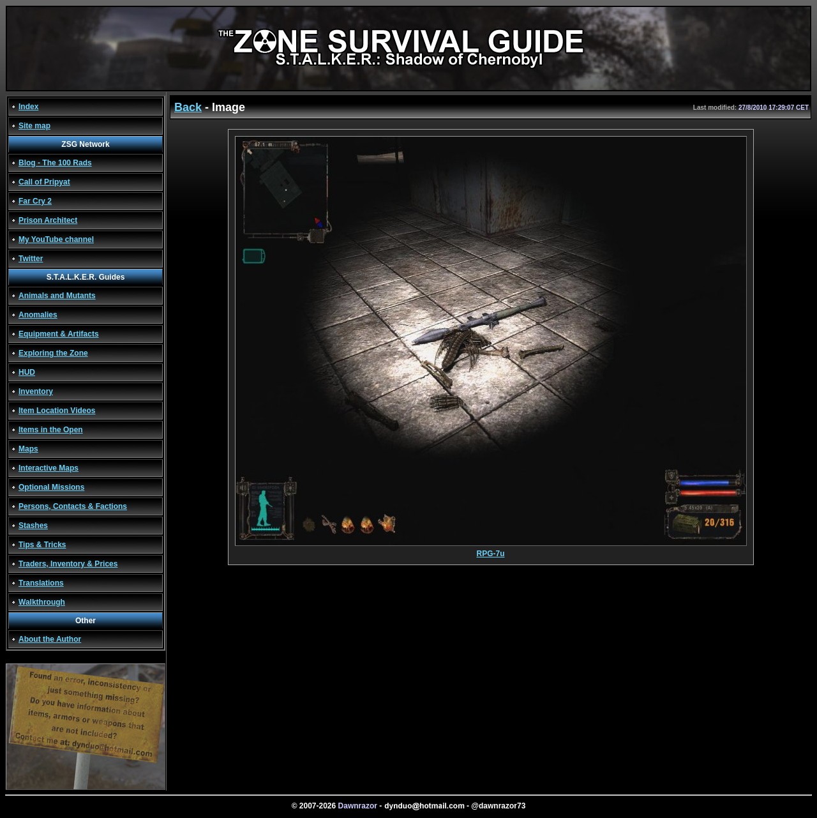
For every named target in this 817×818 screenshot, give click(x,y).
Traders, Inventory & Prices (68, 563)
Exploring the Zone (53, 353)
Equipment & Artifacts (59, 333)
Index (28, 106)
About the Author (50, 639)
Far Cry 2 (35, 201)
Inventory (36, 391)
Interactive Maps (49, 468)
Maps (28, 448)
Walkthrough (42, 602)
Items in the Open (51, 429)
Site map (34, 125)
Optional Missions (51, 487)
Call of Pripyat (44, 182)
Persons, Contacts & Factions (73, 506)
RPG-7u (491, 550)
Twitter (31, 258)
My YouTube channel (56, 239)
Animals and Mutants (57, 295)
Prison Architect (48, 220)
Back (188, 107)
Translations (41, 583)
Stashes (33, 525)
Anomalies (38, 314)
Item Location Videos (57, 410)
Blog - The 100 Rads (55, 162)
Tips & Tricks (42, 544)
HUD (27, 372)
